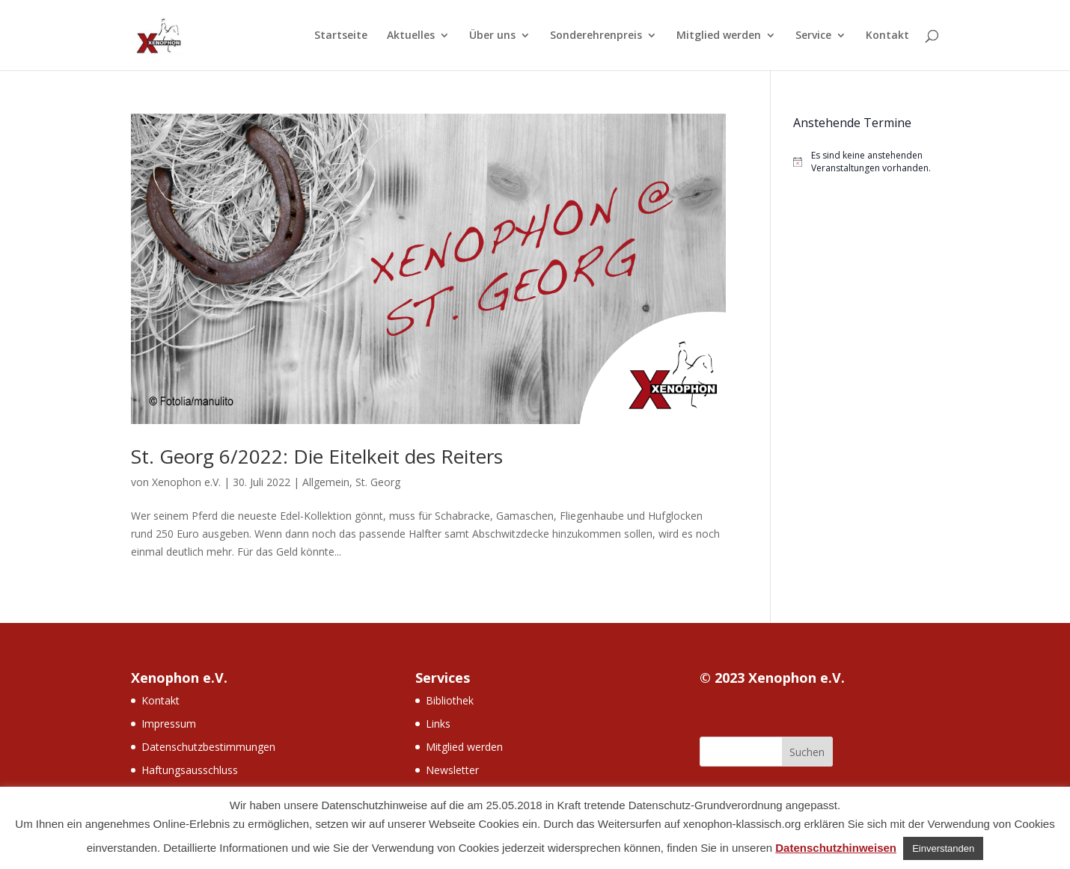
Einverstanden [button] (943, 848)
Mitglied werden (718, 36)
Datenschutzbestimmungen (208, 747)
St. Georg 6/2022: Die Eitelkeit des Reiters (317, 456)
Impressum (168, 723)
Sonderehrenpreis (596, 36)
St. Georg (377, 482)
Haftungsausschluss (189, 770)
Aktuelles (411, 36)
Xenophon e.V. (186, 482)
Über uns (492, 36)
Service (813, 36)
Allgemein (325, 482)
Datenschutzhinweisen (835, 847)
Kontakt (887, 36)
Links (438, 723)
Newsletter (452, 770)
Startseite (340, 36)
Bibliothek (450, 700)
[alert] (866, 162)
